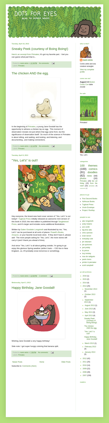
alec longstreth (87, 221)
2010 (85, 365)
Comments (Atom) (29, 366)
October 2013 (90, 294)
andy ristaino (87, 224)
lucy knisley (86, 253)
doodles (92, 172)
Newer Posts (17, 362)
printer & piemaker (89, 262)
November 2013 (91, 289)
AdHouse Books (88, 202)
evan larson (86, 236)
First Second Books (89, 199)
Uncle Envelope (88, 207)
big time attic (87, 230)
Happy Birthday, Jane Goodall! (33, 287)
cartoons (82, 188)
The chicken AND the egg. (30, 73)
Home (42, 362)
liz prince (85, 251)
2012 (85, 358)
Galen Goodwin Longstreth (32, 229)
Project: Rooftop (88, 210)
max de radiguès (88, 256)
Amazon (15, 235)
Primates (21, 66)
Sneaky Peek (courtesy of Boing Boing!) (40, 49)
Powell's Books (57, 232)
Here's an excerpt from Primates (25, 54)
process (91, 186)
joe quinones (87, 245)
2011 (85, 362)
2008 (85, 372)
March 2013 (89, 343)
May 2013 (89, 312)
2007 (85, 375)
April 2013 (89, 316)
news (89, 176)
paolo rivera (86, 259)
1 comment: (43, 276)
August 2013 (90, 305)
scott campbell (87, 265)
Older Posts (65, 362)
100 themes (88, 165)
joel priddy (86, 248)
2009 (85, 369)
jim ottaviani (86, 242)
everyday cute (87, 239)
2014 (85, 283)
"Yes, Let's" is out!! (25, 160)
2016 (85, 276)
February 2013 (90, 347)
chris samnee (87, 233)
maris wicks (88, 60)
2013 (85, 286)
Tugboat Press (24, 219)
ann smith (86, 227)
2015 (85, 279)
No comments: (44, 63)
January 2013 (90, 352)
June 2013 (89, 309)
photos (83, 178)
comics (93, 168)
